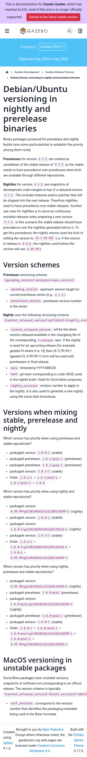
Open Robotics (52, 729)
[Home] (7, 72)
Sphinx (8, 743)
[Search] (69, 31)
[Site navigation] (7, 31)
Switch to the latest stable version (53, 17)
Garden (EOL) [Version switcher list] (50, 47)
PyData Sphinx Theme (78, 740)
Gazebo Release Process (59, 72)
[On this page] (80, 31)
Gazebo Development (26, 72)
